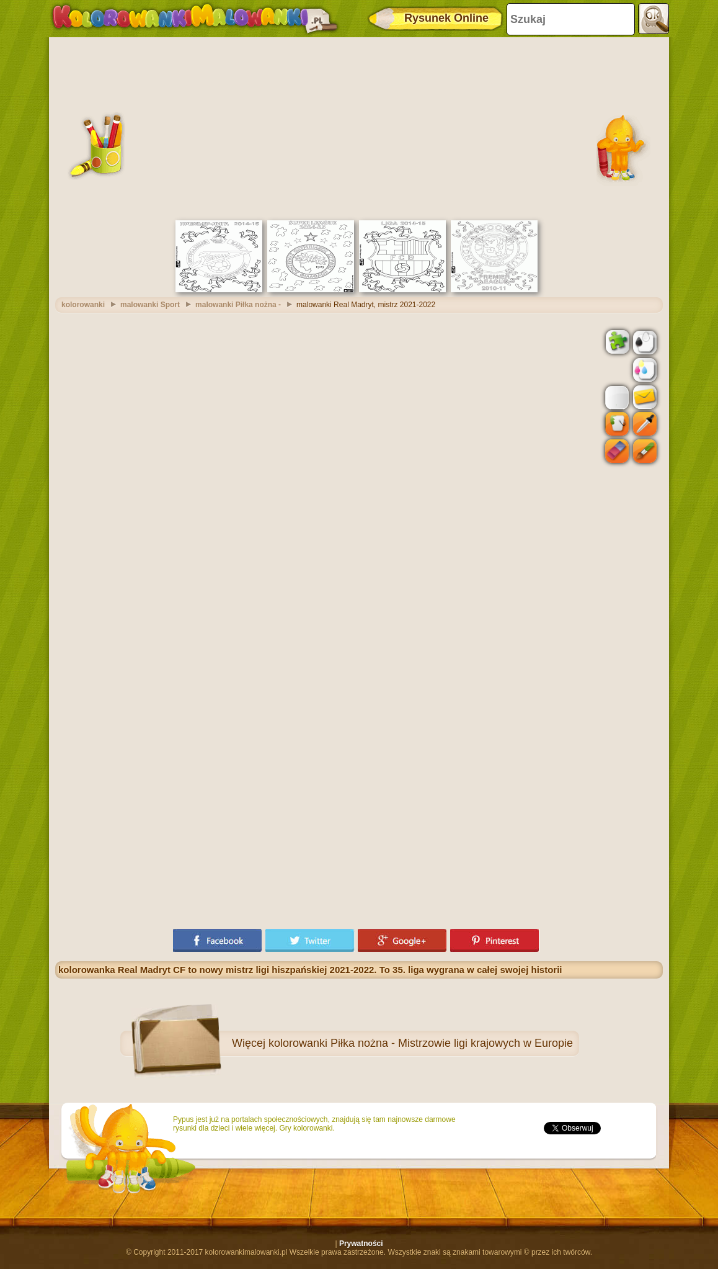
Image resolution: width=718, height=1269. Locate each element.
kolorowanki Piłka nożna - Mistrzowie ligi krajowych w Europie (420, 1043)
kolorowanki (83, 304)
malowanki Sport (150, 304)
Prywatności (361, 1243)
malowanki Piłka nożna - (238, 304)
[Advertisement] (359, 127)
